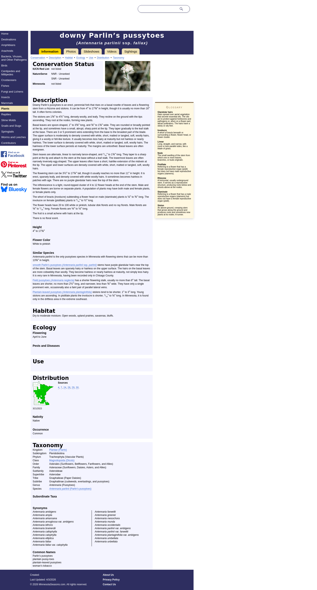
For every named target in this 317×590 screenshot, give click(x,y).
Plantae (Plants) (58, 449)
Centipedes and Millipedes (10, 73)
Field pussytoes (53, 280)
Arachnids (7, 50)
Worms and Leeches (13, 137)
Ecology (80, 57)
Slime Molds (8, 120)
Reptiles (6, 114)
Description (55, 57)
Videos (112, 51)
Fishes (5, 85)
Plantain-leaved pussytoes (62, 292)
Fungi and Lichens (12, 91)
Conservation (38, 57)
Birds (4, 65)
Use (91, 57)
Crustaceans (8, 80)
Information (50, 51)
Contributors (8, 142)
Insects (5, 97)
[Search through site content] (157, 9)
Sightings (130, 51)
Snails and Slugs (11, 125)
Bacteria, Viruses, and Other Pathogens (14, 58)
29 (73, 387)
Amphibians (8, 45)
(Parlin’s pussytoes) (70, 488)
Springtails (7, 131)
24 (64, 387)
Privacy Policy (111, 579)
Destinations (8, 39)
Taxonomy (118, 57)
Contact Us (109, 584)
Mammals (7, 103)
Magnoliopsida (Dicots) (61, 460)
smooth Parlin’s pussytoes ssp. (65, 265)
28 (69, 387)
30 (77, 387)
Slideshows (91, 51)
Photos (71, 51)
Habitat (69, 57)
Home (4, 33)
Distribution (103, 57)
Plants (5, 108)
